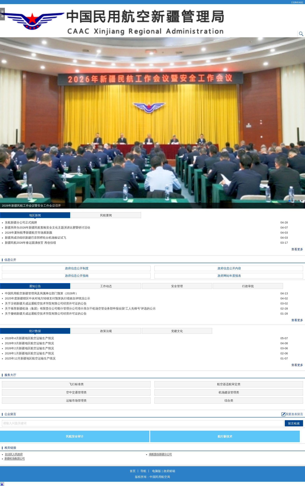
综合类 (228, 400)
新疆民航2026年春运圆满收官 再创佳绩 (146, 242)
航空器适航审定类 (228, 384)
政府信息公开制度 (77, 268)
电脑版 (156, 471)
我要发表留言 (292, 414)
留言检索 (294, 423)
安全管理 (177, 286)
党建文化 (177, 331)
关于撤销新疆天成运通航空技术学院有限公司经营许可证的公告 (146, 313)
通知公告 (35, 286)
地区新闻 (35, 216)
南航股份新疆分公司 (160, 454)
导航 (143, 471)
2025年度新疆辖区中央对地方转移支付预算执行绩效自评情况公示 (146, 298)
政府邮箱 (169, 471)
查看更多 (297, 249)
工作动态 (106, 286)
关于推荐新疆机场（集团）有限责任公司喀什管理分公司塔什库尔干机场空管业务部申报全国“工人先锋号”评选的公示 (146, 308)
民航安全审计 (74, 436)
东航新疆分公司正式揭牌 (146, 222)
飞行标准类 (76, 384)
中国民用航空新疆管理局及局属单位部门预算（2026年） (146, 293)
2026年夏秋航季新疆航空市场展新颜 (146, 232)
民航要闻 (106, 215)
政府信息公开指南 (77, 275)
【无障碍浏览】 (297, 2)
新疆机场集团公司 (14, 458)
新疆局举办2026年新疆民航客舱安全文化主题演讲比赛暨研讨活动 (146, 227)
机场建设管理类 (229, 392)
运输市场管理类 (76, 400)
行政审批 (248, 286)
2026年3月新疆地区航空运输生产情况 (146, 343)
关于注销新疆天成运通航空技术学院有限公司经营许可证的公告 (146, 303)
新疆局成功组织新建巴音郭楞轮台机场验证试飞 (146, 237)
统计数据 (35, 331)
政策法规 (106, 331)
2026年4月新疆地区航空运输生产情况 (146, 338)
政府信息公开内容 (229, 268)
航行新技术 (225, 436)
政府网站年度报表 (229, 275)
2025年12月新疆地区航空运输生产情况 (146, 358)
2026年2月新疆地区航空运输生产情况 (146, 348)
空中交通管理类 (76, 392)
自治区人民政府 (14, 454)
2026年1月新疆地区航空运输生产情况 (146, 353)
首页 (133, 471)
